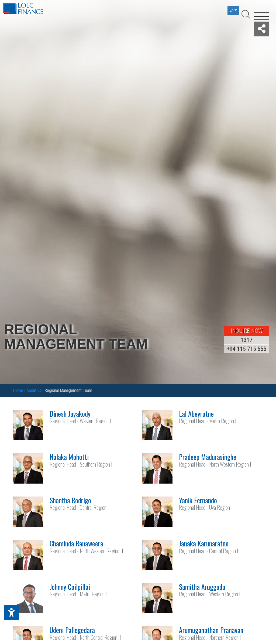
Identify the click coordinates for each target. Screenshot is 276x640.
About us (33, 390)
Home (18, 390)
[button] (261, 29)
